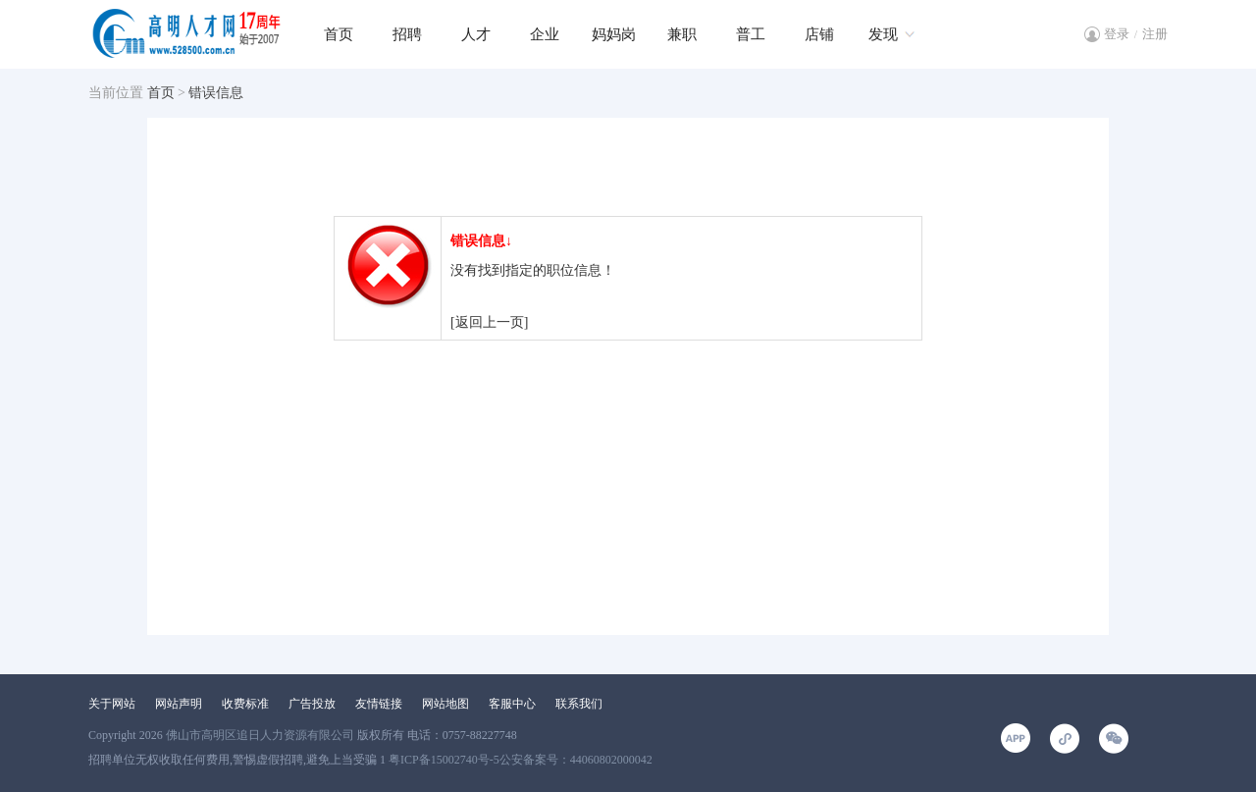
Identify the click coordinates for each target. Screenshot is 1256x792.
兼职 (682, 34)
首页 (338, 34)
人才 (476, 34)
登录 (1116, 33)
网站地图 (445, 704)
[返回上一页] (489, 322)
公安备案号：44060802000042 (576, 759)
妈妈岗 (614, 34)
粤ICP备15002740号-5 (444, 759)
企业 (544, 34)
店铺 (819, 34)
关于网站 (111, 704)
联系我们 (578, 704)
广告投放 (312, 704)
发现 (883, 34)
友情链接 (378, 704)
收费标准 (245, 704)
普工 (750, 34)
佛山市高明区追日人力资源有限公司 (260, 735)
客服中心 (512, 704)
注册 (1155, 33)
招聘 (407, 34)
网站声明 (178, 704)
